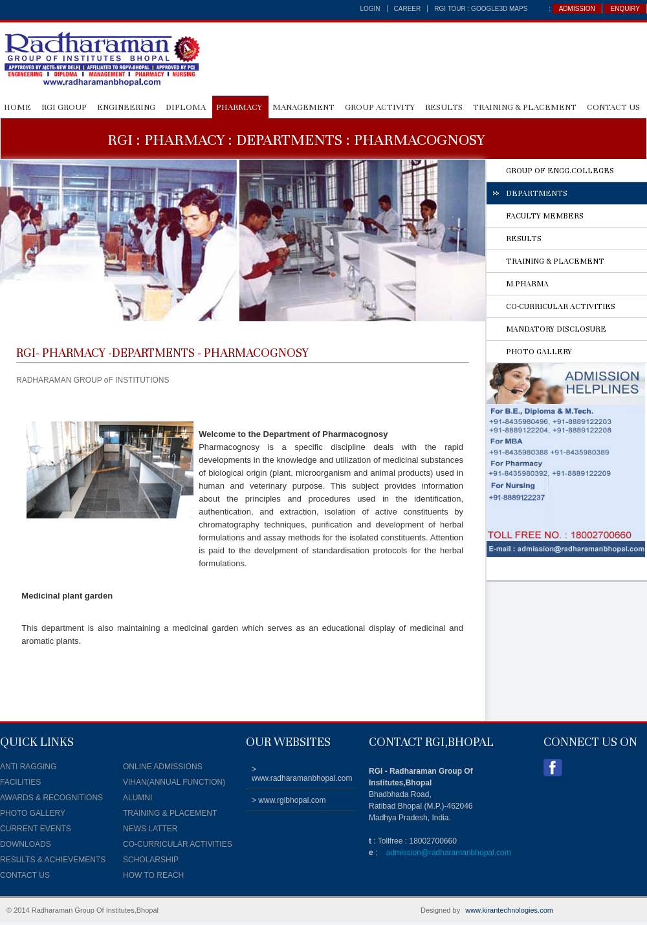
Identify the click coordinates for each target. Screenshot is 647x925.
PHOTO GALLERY (539, 351)
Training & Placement (524, 107)
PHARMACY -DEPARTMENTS (118, 352)
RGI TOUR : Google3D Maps (480, 8)
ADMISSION (577, 8)
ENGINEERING (126, 107)
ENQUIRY (625, 8)
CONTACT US (613, 107)
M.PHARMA (527, 283)
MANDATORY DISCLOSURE (556, 329)
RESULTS (444, 107)
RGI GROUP (64, 107)
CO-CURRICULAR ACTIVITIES (560, 306)
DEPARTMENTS (536, 193)
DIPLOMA (186, 107)
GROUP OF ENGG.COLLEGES (560, 170)
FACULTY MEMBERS (545, 215)
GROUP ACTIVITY (380, 107)
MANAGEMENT (303, 107)
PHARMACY (239, 107)
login (370, 8)
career (407, 8)
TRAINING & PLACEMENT (555, 261)
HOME (17, 107)
